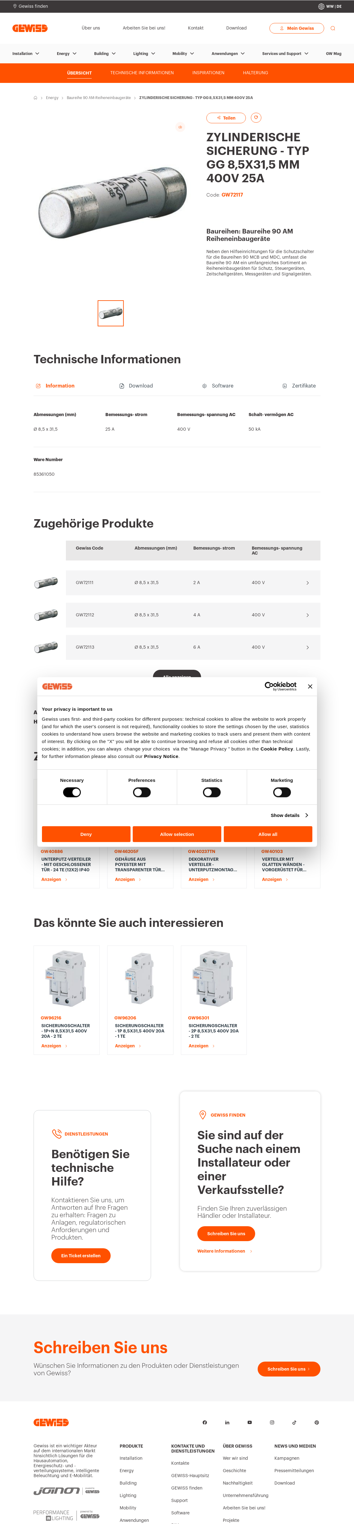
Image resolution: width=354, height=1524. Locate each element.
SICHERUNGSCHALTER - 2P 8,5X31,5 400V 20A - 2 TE (214, 974)
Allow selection (177, 834)
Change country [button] (313, 1514)
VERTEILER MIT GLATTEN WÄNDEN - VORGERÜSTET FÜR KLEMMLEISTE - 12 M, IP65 (284, 865)
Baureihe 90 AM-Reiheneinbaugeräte (99, 98)
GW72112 (85, 615)
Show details (285, 815)
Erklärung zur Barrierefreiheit (226, 1513)
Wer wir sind (235, 1401)
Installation (22, 54)
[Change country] (330, 6)
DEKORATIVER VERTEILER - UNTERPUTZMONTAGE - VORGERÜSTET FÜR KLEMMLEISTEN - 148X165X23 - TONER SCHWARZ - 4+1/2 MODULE (213, 865)
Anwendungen (225, 54)
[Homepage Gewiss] (30, 28)
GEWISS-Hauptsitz (190, 1419)
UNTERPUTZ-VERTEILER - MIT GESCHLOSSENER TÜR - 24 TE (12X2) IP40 (66, 864)
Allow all (268, 834)
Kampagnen (286, 1401)
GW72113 (85, 647)
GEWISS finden (186, 1431)
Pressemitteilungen (294, 1414)
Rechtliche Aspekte (192, 1513)
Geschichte (234, 1414)
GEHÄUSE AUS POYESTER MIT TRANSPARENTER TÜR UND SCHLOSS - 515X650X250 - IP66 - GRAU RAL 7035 (138, 865)
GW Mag (334, 54)
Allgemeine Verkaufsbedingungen (79, 1513)
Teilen (226, 118)
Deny (86, 834)
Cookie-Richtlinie (165, 1513)
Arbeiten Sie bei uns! (244, 1451)
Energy (63, 54)
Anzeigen (51, 879)
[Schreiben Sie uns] (226, 1176)
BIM (175, 1469)
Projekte (231, 1464)
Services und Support (281, 54)
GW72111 (85, 583)
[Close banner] (310, 686)
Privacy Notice (161, 756)
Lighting (140, 54)
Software (180, 1456)
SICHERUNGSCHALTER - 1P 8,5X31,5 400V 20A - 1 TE (139, 974)
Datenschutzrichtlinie (128, 1511)
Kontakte (180, 1406)
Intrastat (41, 1511)
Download (284, 1426)
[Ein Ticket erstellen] (81, 1198)
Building (101, 54)
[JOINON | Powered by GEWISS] (66, 1435)
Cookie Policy (276, 748)
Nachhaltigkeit (238, 1426)
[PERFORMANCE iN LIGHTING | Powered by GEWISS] (66, 1462)
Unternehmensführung (246, 1439)
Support (179, 1444)
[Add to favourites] (256, 118)
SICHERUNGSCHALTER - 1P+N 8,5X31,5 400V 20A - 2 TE (65, 974)
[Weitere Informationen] (225, 1194)
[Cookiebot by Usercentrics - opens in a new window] (269, 686)
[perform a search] (332, 28)
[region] (177, 447)
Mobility (179, 54)
